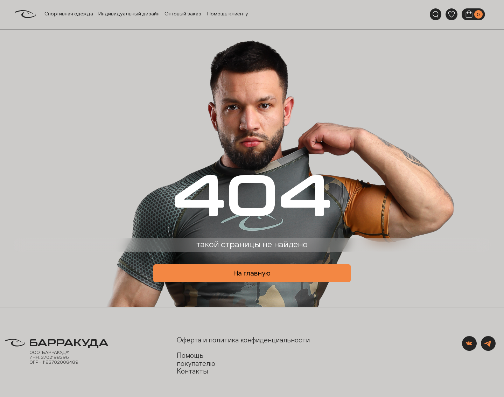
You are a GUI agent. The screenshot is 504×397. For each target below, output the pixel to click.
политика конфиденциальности (259, 340)
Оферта (189, 340)
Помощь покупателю (196, 359)
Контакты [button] (192, 371)
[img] (451, 14)
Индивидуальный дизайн (129, 14)
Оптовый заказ (182, 14)
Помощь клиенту (227, 14)
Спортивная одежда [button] (68, 14)
